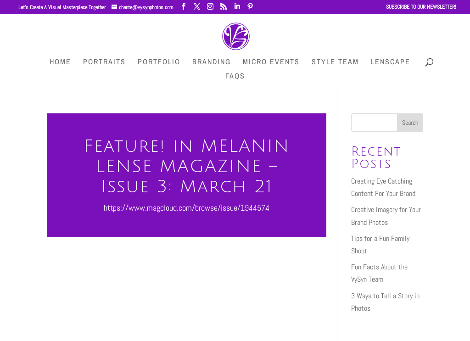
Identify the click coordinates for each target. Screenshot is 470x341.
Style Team (335, 62)
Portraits (104, 62)
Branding (211, 62)
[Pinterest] (250, 6)
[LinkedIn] (237, 6)
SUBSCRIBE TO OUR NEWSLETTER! (421, 7)
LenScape (390, 62)
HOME (60, 62)
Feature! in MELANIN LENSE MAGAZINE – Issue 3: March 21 (187, 166)
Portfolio (159, 62)
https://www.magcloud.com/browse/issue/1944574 (186, 207)
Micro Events (271, 62)
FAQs (235, 77)
